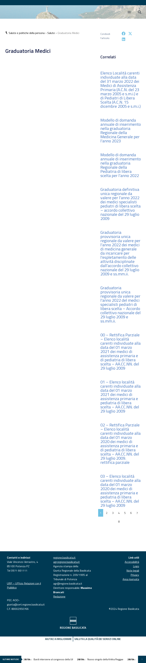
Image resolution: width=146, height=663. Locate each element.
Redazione (59, 596)
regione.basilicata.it (64, 557)
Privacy (135, 575)
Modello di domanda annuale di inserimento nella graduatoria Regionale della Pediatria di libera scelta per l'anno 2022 (120, 165)
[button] (7, 32)
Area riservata (131, 579)
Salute (51, 33)
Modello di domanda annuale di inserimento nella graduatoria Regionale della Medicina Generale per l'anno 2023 (120, 130)
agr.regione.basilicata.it (66, 562)
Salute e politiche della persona (27, 33)
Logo (136, 566)
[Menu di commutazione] (129, 12)
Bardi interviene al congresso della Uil (48, 659)
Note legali (132, 570)
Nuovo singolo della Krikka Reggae (100, 659)
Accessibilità (132, 562)
